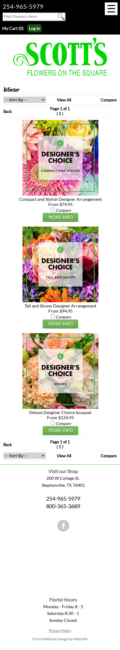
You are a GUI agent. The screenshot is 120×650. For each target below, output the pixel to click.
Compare (109, 100)
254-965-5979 (23, 6)
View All (64, 100)
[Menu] (111, 8)
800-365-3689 (63, 506)
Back (7, 111)
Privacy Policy (60, 630)
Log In (34, 28)
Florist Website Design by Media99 (60, 639)
